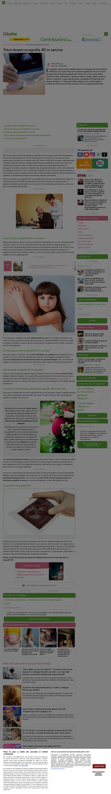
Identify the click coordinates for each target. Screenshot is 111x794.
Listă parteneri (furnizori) (58, 768)
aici (16, 781)
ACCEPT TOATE (99, 766)
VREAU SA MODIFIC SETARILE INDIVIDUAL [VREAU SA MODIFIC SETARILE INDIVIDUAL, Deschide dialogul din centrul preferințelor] (98, 773)
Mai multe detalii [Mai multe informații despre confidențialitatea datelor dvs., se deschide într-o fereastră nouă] (23, 765)
